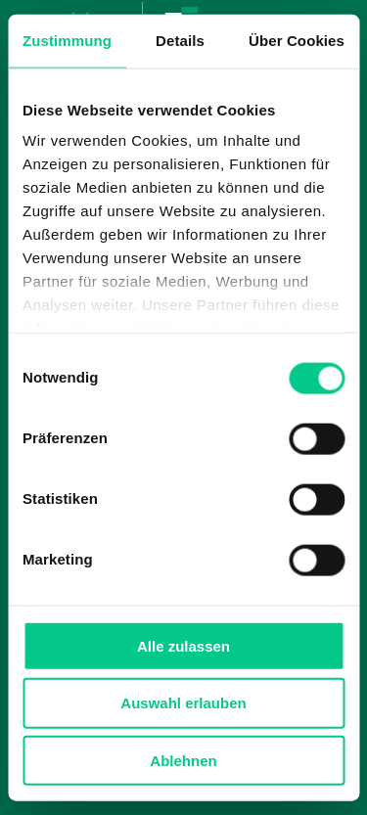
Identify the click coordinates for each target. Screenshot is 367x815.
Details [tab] (180, 39)
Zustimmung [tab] (67, 39)
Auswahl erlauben (183, 703)
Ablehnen (183, 760)
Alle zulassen (183, 645)
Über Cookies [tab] (296, 39)
